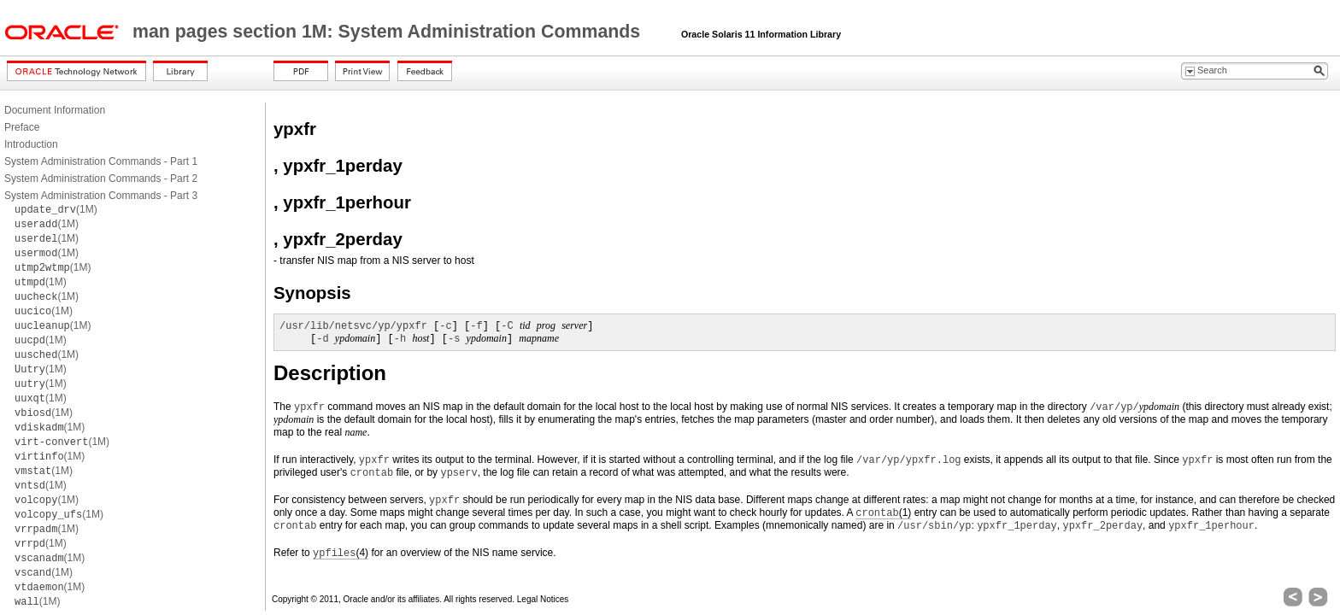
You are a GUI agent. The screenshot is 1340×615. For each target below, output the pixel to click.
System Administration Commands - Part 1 (100, 161)
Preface (21, 127)
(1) (883, 513)
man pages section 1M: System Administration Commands (388, 31)
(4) (340, 553)
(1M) (56, 209)
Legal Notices (543, 599)
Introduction (31, 144)
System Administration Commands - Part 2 (100, 178)
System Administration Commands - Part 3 (100, 196)
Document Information (54, 110)
